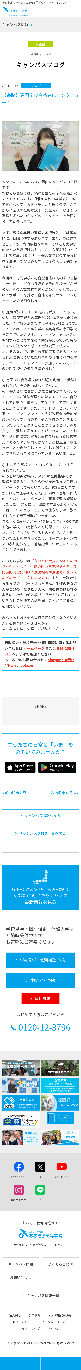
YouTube (61, 1176)
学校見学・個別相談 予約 (30, 1363)
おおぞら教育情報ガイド (42, 1222)
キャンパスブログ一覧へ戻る (42, 833)
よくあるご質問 (60, 1264)
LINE (40, 1199)
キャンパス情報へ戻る (42, 815)
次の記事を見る (63, 792)
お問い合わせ (20, 1277)
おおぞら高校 (15, 14)
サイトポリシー (23, 1322)
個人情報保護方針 (60, 1315)
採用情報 (34, 1315)
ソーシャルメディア (54, 1322)
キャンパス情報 (15, 24)
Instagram (19, 1199)
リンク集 (53, 1329)
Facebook (18, 1176)
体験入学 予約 (50, 1363)
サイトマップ (31, 1329)
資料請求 (71, 1363)
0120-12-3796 (44, 1027)
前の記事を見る (17, 792)
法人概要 (15, 1315)
